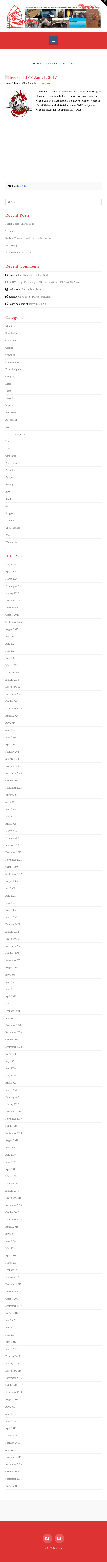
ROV (8, 491)
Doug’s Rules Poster (32, 289)
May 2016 (10, 1421)
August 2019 (11, 1140)
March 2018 (11, 1262)
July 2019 (10, 1147)
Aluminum (10, 326)
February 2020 (12, 1097)
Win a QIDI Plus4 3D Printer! (66, 282)
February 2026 (12, 586)
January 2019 (12, 1190)
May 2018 (10, 1248)
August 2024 (11, 715)
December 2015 (13, 1457)
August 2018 (11, 1226)
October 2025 (12, 615)
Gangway (10, 376)
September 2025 (13, 622)
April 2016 (10, 1428)
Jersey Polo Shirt (37, 304)
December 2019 (13, 1111)
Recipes (9, 477)
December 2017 (13, 1284)
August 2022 (11, 881)
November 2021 (13, 946)
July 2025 (10, 636)
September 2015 (13, 1478)
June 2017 (10, 1327)
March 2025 (11, 665)
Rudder (9, 499)
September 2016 (13, 1392)
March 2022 (11, 917)
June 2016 (10, 1414)
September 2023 (13, 787)
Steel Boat (45, 83)
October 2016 (12, 1385)
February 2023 (12, 838)
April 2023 (10, 823)
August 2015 (11, 1486)
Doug (20, 186)
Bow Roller (11, 333)
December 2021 (13, 939)
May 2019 (10, 1162)
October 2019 (12, 1126)
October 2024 (12, 701)
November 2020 (13, 1032)
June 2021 (10, 982)
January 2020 (12, 1104)
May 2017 (10, 1334)
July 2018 (10, 1234)
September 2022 (13, 874)
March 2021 (11, 1003)
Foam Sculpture (13, 369)
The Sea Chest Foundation (37, 296)
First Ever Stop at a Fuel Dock (33, 275)
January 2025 (12, 679)
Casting (9, 347)
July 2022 (10, 888)
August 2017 (11, 1313)
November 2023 (13, 773)
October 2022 (12, 867)
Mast (7, 448)
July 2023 (10, 802)
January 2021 (12, 1018)
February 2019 (12, 1183)
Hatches (9, 383)
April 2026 (10, 571)
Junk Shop (10, 412)
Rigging (9, 484)
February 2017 (12, 1356)
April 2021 (10, 996)
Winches (9, 535)
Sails (7, 506)
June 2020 (10, 1068)
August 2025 (11, 629)
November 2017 (13, 1291)
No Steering (11, 245)
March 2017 (11, 1349)
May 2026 (10, 564)
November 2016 (13, 1378)
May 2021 (10, 989)
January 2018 (12, 1277)
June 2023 (10, 809)
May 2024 (10, 737)
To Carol (9, 231)
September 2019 (13, 1133)
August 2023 (11, 795)
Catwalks (10, 355)
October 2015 (12, 1471)
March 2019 (11, 1176)
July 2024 (10, 723)
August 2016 (11, 1399)
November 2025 (13, 607)
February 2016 (12, 1442)
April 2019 (10, 1169)
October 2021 (12, 953)
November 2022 (13, 859)
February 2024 (12, 751)
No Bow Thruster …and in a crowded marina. (28, 238)
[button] (53, 40)
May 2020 (10, 1075)
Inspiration (10, 405)
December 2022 (13, 852)
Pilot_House (11, 463)
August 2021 (11, 967)
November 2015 (13, 1464)
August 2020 (11, 1054)
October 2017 (12, 1298)
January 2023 (12, 845)
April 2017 (10, 1342)
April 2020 (10, 1082)
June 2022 (10, 895)
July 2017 (10, 1320)
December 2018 (13, 1198)
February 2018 (12, 1270)
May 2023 (10, 816)
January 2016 (12, 1450)
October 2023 (12, 780)
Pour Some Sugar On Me (18, 252)
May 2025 (10, 651)
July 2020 (10, 1061)
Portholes (10, 470)
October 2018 (12, 1212)
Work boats (11, 542)
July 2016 (10, 1406)
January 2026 (12, 593)
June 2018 (10, 1241)
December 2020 (13, 1025)
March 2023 (11, 831)
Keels (8, 427)
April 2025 (10, 658)
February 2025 (12, 672)
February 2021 (12, 1011)
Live (36, 83)
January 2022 (12, 931)
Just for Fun (11, 419)
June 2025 (10, 643)
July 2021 (10, 975)
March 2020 (11, 1090)
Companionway (13, 362)
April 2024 (10, 744)
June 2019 (10, 1154)
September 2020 (13, 1047)
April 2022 (10, 910)
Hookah (9, 398)
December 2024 (13, 687)
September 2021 (13, 960)
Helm (8, 391)
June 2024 (10, 730)
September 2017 (13, 1306)
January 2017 (12, 1363)
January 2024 (12, 759)
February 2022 (12, 924)
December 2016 (13, 1370)
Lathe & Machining (15, 434)
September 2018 (13, 1219)
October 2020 (12, 1039)
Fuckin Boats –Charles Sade (19, 223)
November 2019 (13, 1118)
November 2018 (13, 1205)
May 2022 (10, 903)
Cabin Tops (11, 340)
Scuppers (10, 513)
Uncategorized (12, 527)
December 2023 (13, 766)
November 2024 (13, 694)
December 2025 (13, 600)
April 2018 (10, 1255)
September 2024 (13, 708)
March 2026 (11, 579)
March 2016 (11, 1435)
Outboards (10, 455)
